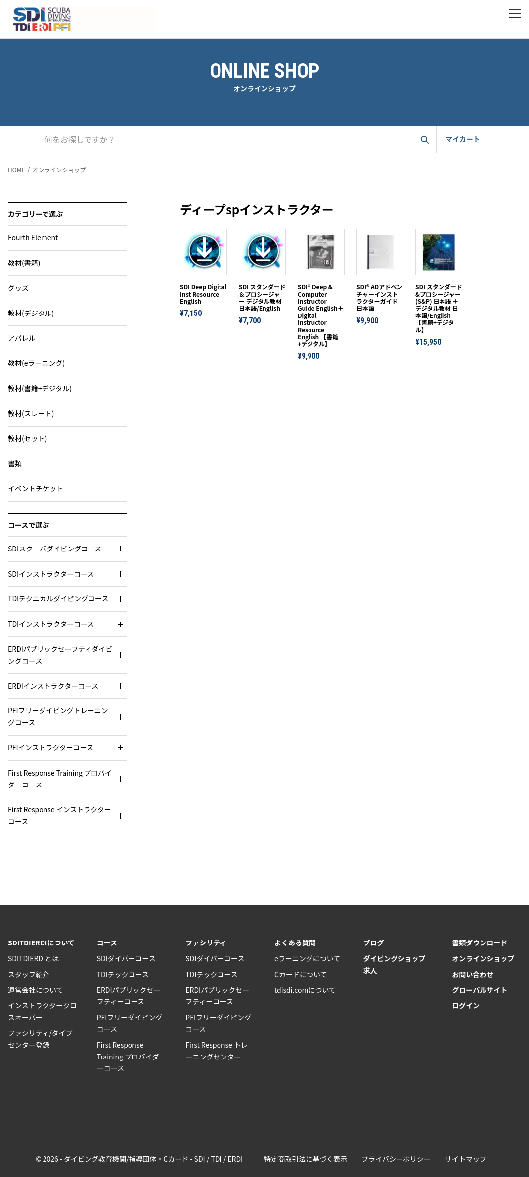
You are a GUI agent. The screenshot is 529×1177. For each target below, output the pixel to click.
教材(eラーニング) (36, 363)
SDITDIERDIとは (33, 958)
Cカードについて (300, 974)
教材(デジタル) (31, 313)
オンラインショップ (59, 169)
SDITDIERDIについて (41, 942)
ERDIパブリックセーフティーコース (129, 996)
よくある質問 (295, 942)
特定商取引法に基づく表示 (305, 1159)
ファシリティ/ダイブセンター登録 (40, 1039)
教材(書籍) (24, 263)
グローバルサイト (479, 990)
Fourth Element (33, 237)
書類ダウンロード (479, 942)
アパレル (22, 338)
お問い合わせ (472, 974)
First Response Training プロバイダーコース (128, 1056)
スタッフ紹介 (28, 974)
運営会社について (35, 990)
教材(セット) (27, 438)
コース (107, 942)
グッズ (18, 288)
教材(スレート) (31, 413)
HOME (16, 169)
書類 (15, 463)
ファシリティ (205, 942)
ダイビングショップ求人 (394, 964)
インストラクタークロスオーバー (42, 1011)
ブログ (373, 942)
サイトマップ (465, 1159)
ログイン (466, 1005)
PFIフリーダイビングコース (130, 1023)
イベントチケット (35, 488)
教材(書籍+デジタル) (40, 388)
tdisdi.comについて (305, 990)
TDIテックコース (123, 974)
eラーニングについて (307, 958)
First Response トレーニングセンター (216, 1050)
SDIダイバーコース (126, 958)
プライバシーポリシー (396, 1159)
